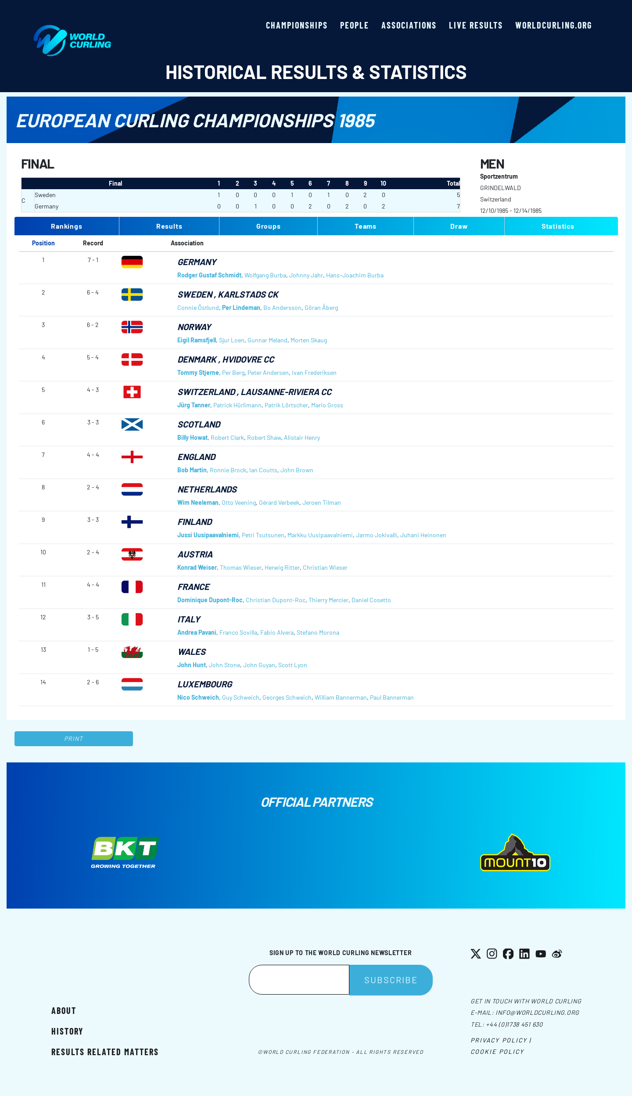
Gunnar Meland (267, 340)
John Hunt (191, 664)
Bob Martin (192, 470)
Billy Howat (192, 437)
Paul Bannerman (392, 697)
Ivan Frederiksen (314, 372)
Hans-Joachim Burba (355, 275)
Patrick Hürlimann (237, 405)
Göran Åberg (321, 307)
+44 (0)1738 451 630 (514, 1024)
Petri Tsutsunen (263, 535)
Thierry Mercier (328, 600)
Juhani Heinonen (423, 535)
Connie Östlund (198, 307)
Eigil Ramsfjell (196, 340)
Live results (476, 25)
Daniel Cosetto (371, 600)
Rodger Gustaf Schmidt (209, 275)
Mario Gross (327, 405)
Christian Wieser (325, 567)
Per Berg (233, 372)
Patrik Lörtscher (286, 405)
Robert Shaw (264, 437)
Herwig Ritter (282, 567)
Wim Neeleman (198, 502)
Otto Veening (239, 502)
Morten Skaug (309, 340)
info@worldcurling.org (537, 1012)
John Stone (224, 664)
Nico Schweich (198, 697)
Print (73, 738)
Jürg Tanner (193, 405)
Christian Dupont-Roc (275, 600)
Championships (297, 25)
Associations (409, 25)
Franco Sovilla (238, 632)
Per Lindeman (241, 307)
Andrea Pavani (196, 632)
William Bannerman (341, 697)
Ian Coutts (263, 470)
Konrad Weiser (197, 567)
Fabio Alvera (277, 632)
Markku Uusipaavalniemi (320, 535)
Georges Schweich (287, 697)
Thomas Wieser (241, 567)
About (63, 1010)
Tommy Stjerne (198, 372)
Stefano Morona (318, 632)
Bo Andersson (282, 307)
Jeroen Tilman (321, 502)
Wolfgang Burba (265, 275)
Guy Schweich (240, 697)
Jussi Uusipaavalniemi (208, 535)
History (67, 1031)
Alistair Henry (302, 437)
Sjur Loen (231, 340)
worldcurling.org (553, 25)
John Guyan (259, 664)
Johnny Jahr (306, 275)
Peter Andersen (268, 372)
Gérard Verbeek (279, 502)
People (354, 25)
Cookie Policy (497, 1051)
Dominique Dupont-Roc (210, 600)
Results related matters (105, 1051)
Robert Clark (227, 437)
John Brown (296, 470)
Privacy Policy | (500, 1040)
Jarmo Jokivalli (376, 535)
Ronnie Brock (228, 470)
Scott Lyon (292, 664)
